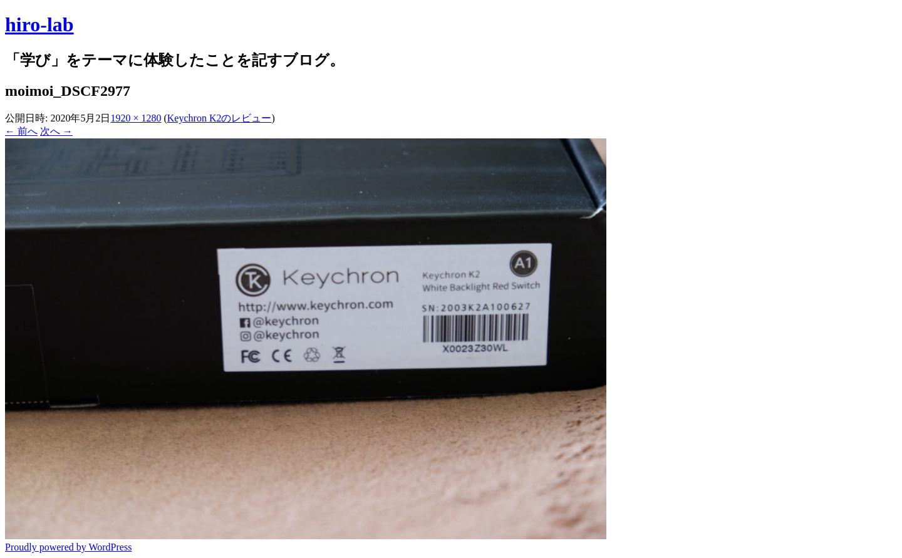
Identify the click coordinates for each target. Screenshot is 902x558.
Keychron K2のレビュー (219, 118)
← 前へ (21, 131)
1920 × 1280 (135, 118)
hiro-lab (39, 24)
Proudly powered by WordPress (68, 547)
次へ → (56, 131)
